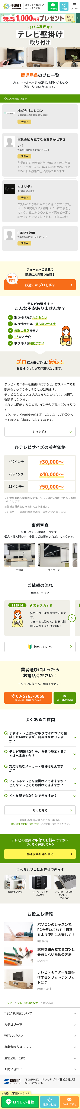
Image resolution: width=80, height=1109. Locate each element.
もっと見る (40, 810)
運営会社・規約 (14, 1058)
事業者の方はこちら (17, 1047)
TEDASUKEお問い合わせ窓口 (24, 824)
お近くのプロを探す (40, 284)
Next (72, 618)
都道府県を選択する (40, 854)
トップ (8, 1003)
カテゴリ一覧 (13, 1024)
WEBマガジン (13, 1035)
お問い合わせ (13, 1069)
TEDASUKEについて (18, 1013)
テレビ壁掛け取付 (27, 1003)
